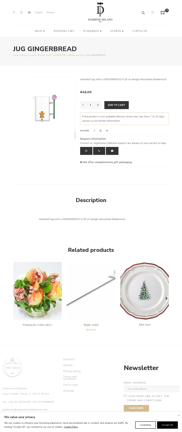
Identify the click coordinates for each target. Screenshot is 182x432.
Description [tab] (91, 200)
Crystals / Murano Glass (40, 55)
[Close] (179, 415)
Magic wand (91, 324)
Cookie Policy (71, 427)
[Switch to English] (38, 12)
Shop (23, 55)
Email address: (135, 382)
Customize (145, 425)
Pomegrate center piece (37, 324)
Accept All (167, 425)
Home (16, 55)
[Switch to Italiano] (50, 12)
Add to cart (116, 105)
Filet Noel (144, 324)
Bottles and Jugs (76, 55)
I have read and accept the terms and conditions (148, 398)
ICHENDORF (60, 55)
